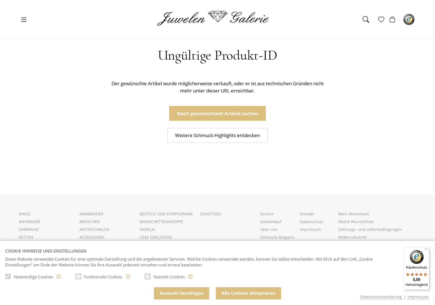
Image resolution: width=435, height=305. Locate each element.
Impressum (310, 229)
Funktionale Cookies (99, 276)
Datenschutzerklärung (381, 296)
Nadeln (147, 229)
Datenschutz (311, 221)
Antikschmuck (94, 229)
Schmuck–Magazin (277, 237)
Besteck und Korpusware (166, 213)
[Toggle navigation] (24, 20)
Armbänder (91, 213)
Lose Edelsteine (156, 237)
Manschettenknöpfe (161, 221)
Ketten (26, 237)
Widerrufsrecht (352, 237)
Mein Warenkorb (353, 213)
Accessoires (92, 237)
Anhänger (29, 221)
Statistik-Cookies (165, 276)
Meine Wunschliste (356, 221)
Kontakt (307, 213)
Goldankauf (271, 221)
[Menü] (426, 250)
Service (267, 213)
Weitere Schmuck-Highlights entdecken (217, 135)
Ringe (25, 213)
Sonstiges (210, 213)
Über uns (268, 229)
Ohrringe (29, 229)
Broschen (89, 221)
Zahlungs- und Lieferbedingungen (370, 229)
